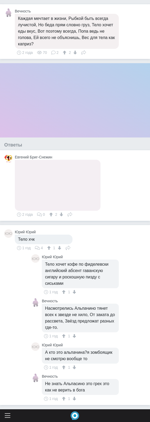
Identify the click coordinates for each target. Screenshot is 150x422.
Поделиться (83, 52)
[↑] (65, 52)
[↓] (74, 52)
